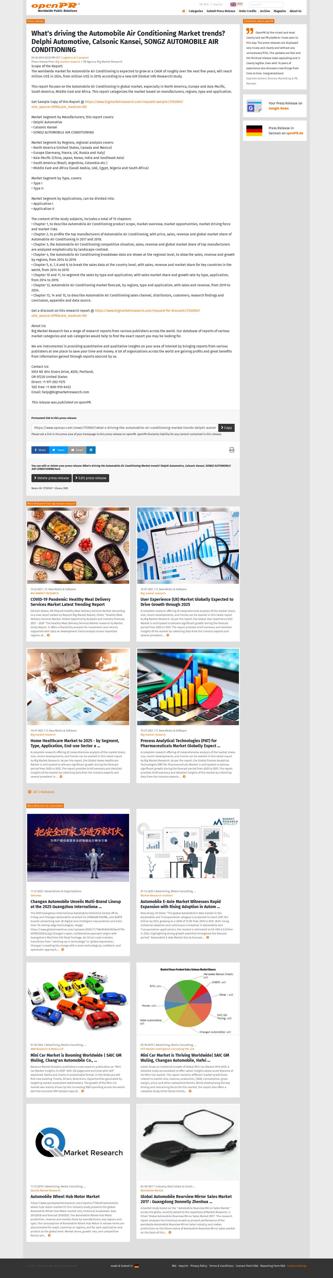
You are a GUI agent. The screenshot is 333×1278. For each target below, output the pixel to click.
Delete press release (51, 478)
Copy (226, 428)
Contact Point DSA (247, 1265)
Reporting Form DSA (272, 1265)
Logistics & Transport (75, 57)
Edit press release (90, 478)
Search (292, 4)
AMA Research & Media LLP (47, 1048)
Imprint (217, 4)
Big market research (67, 61)
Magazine (280, 11)
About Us (296, 11)
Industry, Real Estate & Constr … (175, 1186)
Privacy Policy (198, 1265)
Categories (196, 11)
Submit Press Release (221, 11)
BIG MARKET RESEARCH (45, 593)
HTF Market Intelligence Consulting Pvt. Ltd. (168, 1048)
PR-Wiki (204, 4)
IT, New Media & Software (60, 589)
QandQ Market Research (46, 1190)
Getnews (36, 895)
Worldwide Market (152, 1190)
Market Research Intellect (157, 895)
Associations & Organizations (63, 891)
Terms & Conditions (221, 1265)
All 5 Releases (40, 792)
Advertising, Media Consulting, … (175, 891)
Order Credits (248, 11)
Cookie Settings (297, 1265)
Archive (265, 11)
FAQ (174, 1265)
